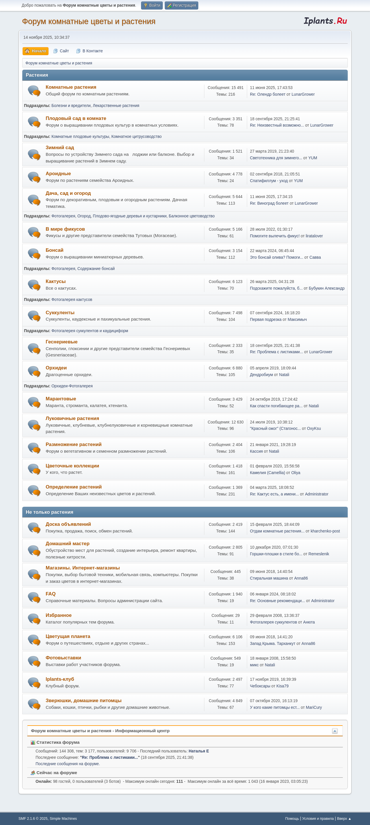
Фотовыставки (63, 658)
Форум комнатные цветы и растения (89, 21)
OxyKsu (314, 428)
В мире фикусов (65, 229)
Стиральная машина (269, 578)
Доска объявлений (68, 524)
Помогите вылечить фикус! (275, 236)
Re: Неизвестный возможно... (277, 125)
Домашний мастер (68, 543)
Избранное (59, 615)
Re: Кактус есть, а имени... (274, 494)
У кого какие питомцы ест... (275, 707)
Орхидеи (56, 368)
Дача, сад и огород (68, 193)
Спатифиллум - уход (269, 181)
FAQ (51, 594)
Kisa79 (282, 686)
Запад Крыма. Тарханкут (272, 643)
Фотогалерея (63, 216)
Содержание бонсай (96, 269)
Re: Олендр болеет (268, 94)
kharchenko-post (325, 531)
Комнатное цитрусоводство (136, 136)
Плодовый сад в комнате (76, 118)
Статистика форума (55, 742)
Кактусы (56, 281)
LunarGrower (303, 94)
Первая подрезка (266, 319)
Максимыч (297, 319)
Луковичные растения (72, 418)
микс (254, 665)
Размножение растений (74, 444)
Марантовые (61, 399)
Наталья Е (199, 751)
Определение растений (74, 487)
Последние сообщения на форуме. (68, 764)
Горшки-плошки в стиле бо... (276, 554)
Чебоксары (260, 686)
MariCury (314, 707)
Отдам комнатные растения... (277, 531)
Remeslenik (318, 554)
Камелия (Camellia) (267, 473)
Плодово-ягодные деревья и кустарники (129, 216)
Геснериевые (61, 342)
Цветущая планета (68, 636)
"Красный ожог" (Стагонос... (275, 428)
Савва (315, 257)
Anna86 (301, 578)
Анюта (309, 622)
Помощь (292, 819)
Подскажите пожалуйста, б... (276, 288)
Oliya (295, 473)
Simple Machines (63, 819)
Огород (84, 216)
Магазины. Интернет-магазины (83, 568)
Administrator (316, 494)
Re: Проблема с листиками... (276, 352)
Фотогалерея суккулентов (273, 622)
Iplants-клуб (60, 679)
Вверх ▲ (344, 819)
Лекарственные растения (116, 105)
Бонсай (55, 250)
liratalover (314, 236)
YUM (312, 158)
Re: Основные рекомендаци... (277, 601)
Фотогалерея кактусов (71, 299)
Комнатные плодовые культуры (80, 136)
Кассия (256, 451)
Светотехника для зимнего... (276, 158)
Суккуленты (60, 312)
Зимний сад (60, 147)
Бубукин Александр (327, 288)
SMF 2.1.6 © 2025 (32, 819)
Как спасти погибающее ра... (276, 406)
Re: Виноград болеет (269, 203)
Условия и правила (318, 819)
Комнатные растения (71, 87)
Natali (284, 375)
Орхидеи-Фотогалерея (72, 386)
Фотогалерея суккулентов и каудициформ (89, 331)
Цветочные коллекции (72, 466)
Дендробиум (261, 375)
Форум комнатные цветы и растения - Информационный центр (100, 730)
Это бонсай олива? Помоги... (276, 257)
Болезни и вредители (70, 105)
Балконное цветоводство (192, 216)
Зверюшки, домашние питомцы (84, 700)
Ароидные (58, 173)
